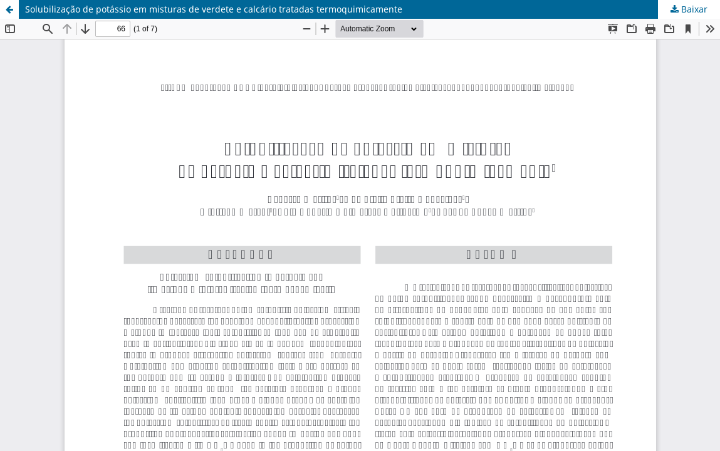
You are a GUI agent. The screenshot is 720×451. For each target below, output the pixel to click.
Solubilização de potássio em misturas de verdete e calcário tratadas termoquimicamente (213, 9)
